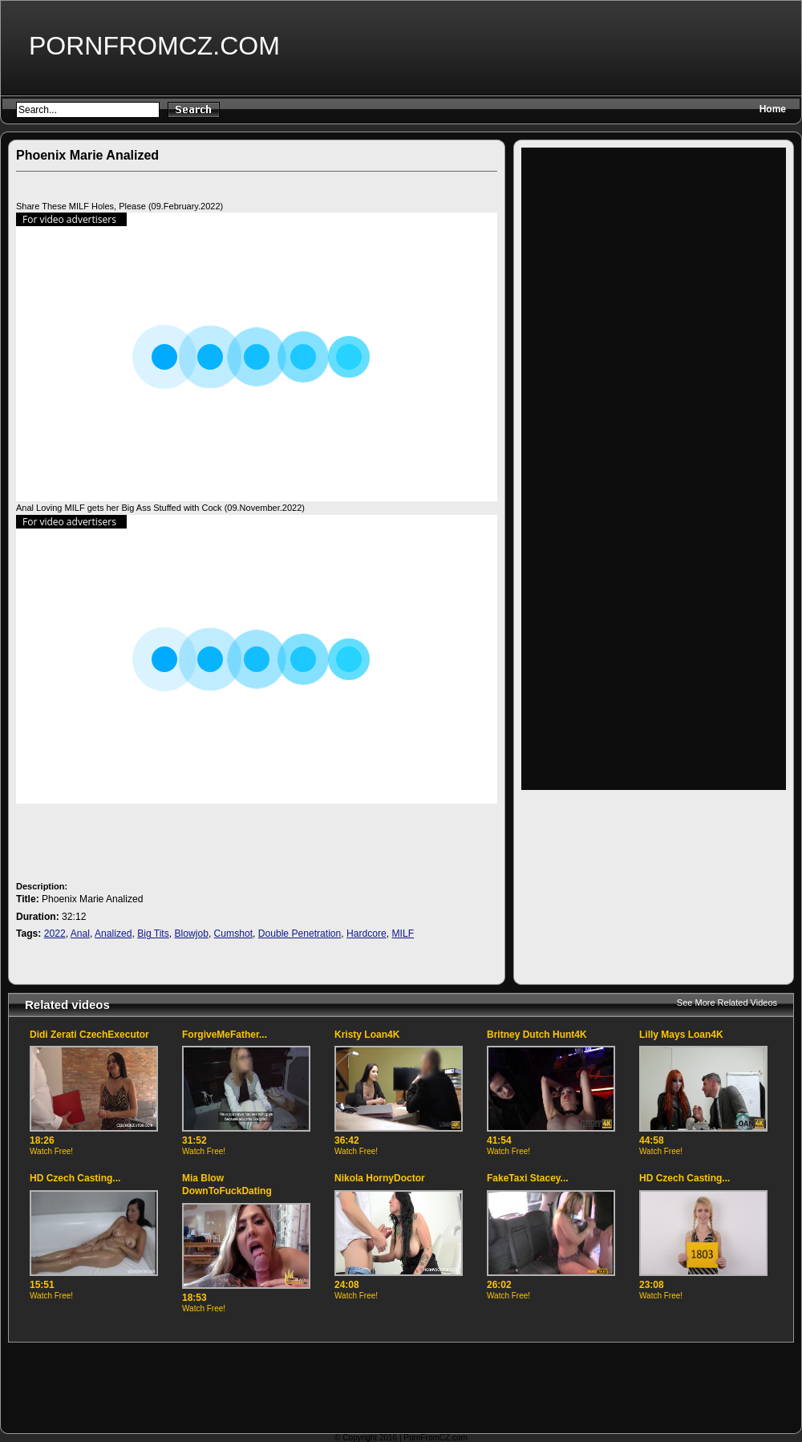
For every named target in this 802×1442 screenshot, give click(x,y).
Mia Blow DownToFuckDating (227, 1185)
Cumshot (233, 933)
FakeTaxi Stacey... (528, 1178)
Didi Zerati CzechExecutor (89, 1034)
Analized (113, 933)
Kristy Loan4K (366, 1034)
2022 (55, 933)
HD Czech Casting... (75, 1178)
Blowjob (192, 933)
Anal (80, 933)
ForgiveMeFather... (224, 1034)
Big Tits (153, 933)
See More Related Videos (727, 1002)
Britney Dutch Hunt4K (537, 1034)
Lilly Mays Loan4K (681, 1034)
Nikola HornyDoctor (379, 1178)
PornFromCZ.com (154, 45)
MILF (403, 933)
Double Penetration (300, 933)
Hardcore (366, 933)
